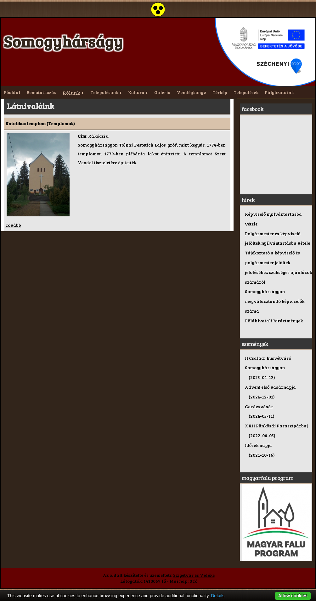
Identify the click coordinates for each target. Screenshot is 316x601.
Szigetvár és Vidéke (194, 575)
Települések (246, 92)
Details (217, 595)
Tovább (13, 225)
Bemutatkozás (41, 92)
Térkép (219, 92)
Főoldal (12, 92)
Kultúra (136, 92)
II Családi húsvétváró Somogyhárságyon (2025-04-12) (268, 368)
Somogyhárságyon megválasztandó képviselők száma (274, 301)
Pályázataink (279, 92)
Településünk (104, 92)
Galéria (162, 92)
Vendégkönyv (191, 92)
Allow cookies (293, 595)
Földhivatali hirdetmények (274, 321)
